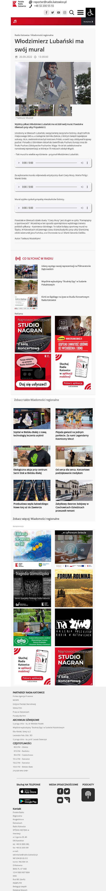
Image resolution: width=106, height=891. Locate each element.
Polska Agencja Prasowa (23, 696)
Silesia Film (17, 708)
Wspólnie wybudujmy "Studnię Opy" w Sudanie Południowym (63, 283)
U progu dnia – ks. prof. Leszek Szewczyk (30, 739)
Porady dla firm (19, 715)
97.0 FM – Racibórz (21, 751)
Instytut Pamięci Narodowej (24, 704)
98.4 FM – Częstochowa (23, 755)
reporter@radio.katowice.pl (50, 2)
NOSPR (16, 700)
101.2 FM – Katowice (21, 759)
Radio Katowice (22, 35)
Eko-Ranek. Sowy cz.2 (22, 731)
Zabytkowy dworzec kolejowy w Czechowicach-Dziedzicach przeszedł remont (72, 507)
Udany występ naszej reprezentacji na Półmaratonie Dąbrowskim (66, 268)
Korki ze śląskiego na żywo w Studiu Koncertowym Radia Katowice (65, 298)
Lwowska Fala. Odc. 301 (23, 735)
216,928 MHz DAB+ (20, 770)
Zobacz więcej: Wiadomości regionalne (36, 518)
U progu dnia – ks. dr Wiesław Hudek (28, 723)
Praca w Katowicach (21, 712)
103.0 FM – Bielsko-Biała (23, 766)
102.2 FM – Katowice (21, 762)
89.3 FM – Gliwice (20, 747)
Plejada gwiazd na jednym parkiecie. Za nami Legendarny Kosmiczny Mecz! (72, 435)
